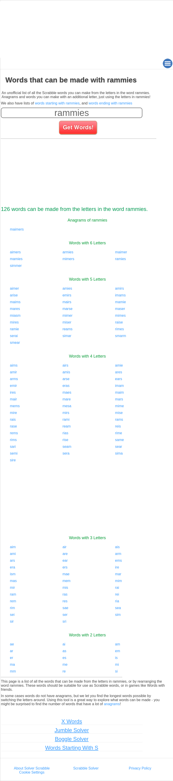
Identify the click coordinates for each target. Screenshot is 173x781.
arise (14, 295)
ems (118, 560)
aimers (15, 252)
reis (118, 426)
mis (65, 587)
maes (66, 392)
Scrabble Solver (86, 768)
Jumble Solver (72, 730)
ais (117, 547)
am (117, 644)
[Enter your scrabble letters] (71, 113)
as (64, 651)
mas (13, 581)
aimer (14, 288)
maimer (121, 252)
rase (13, 426)
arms (14, 379)
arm (118, 554)
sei (12, 615)
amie (119, 365)
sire (13, 460)
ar (11, 651)
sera (65, 453)
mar (118, 574)
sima (119, 453)
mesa (66, 406)
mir (12, 587)
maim (119, 392)
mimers (68, 259)
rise (65, 440)
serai (14, 336)
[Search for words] (78, 128)
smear (15, 342)
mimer (67, 315)
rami (65, 419)
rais (13, 419)
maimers (17, 229)
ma (12, 664)
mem (66, 581)
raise (119, 322)
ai (63, 644)
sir (12, 621)
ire (117, 567)
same (119, 440)
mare (66, 399)
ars (12, 560)
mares (15, 309)
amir (13, 372)
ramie (14, 329)
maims (15, 302)
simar (66, 336)
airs (65, 365)
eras (65, 386)
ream (66, 426)
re (64, 671)
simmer (16, 266)
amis (66, 372)
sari (13, 446)
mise (119, 413)
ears (118, 379)
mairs (66, 302)
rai (117, 587)
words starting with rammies (57, 103)
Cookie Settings (31, 772)
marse (67, 309)
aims (14, 365)
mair (13, 399)
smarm (120, 336)
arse (65, 379)
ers (64, 567)
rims (13, 440)
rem (13, 601)
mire (13, 413)
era (12, 567)
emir (13, 386)
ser (64, 615)
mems (15, 406)
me (64, 664)
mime (119, 406)
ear (65, 560)
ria (117, 601)
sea (118, 608)
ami (13, 554)
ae (12, 644)
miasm (15, 315)
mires (14, 322)
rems (14, 433)
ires (13, 392)
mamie (120, 302)
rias (65, 433)
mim (118, 581)
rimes (119, 329)
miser (66, 322)
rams (119, 419)
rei (117, 594)
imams (120, 295)
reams (67, 329)
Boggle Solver (72, 739)
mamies (16, 259)
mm (13, 671)
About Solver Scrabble (32, 768)
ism (13, 574)
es (64, 658)
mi (117, 664)
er (11, 658)
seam (66, 446)
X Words (71, 721)
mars (119, 399)
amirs (119, 288)
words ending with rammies (110, 103)
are (65, 554)
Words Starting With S (71, 748)
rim (12, 608)
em (117, 651)
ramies (120, 259)
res (64, 601)
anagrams (112, 704)
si (116, 671)
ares (118, 372)
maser (120, 309)
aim (13, 547)
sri (64, 621)
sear (118, 446)
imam (119, 386)
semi (14, 453)
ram (13, 594)
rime (118, 433)
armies (67, 252)
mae (65, 574)
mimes (120, 315)
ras (64, 594)
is (116, 658)
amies (67, 288)
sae (65, 608)
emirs (66, 295)
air (64, 547)
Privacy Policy (140, 768)
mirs (65, 413)
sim (118, 615)
